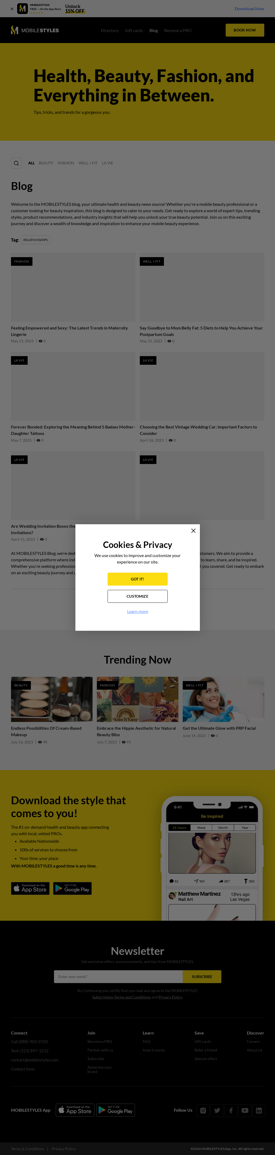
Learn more (137, 611)
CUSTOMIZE (137, 596)
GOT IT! (137, 579)
